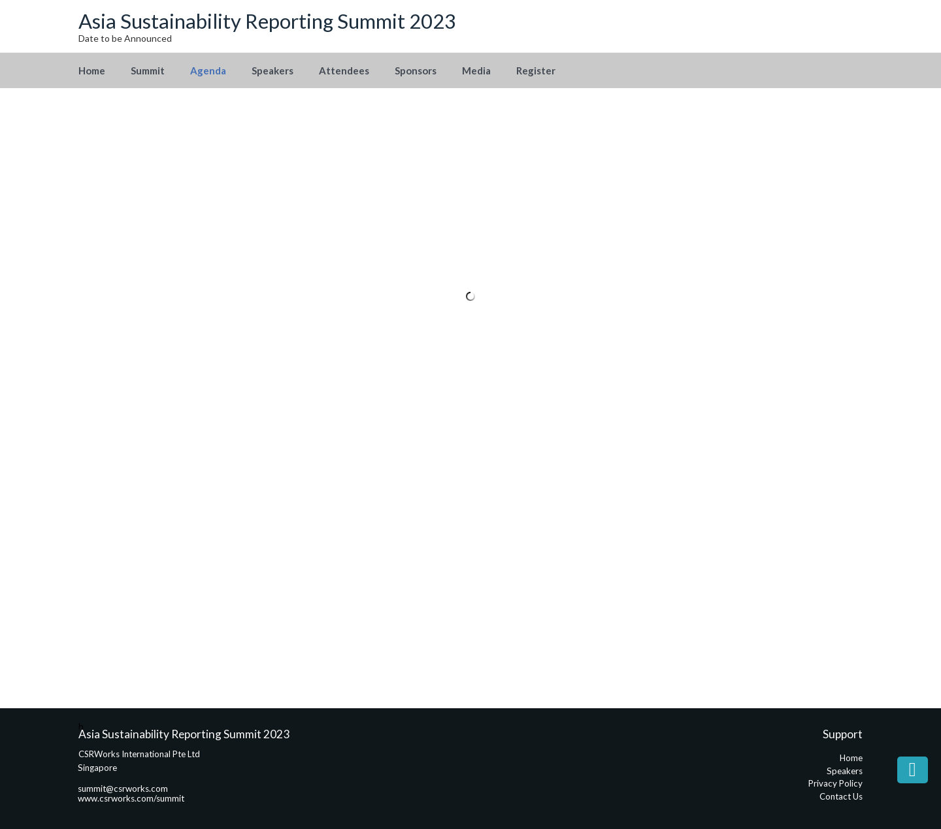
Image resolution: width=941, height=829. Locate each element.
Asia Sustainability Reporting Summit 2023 (267, 20)
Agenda (208, 70)
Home (91, 70)
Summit (148, 70)
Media (476, 70)
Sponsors (416, 70)
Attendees (344, 70)
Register (535, 70)
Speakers (272, 70)
